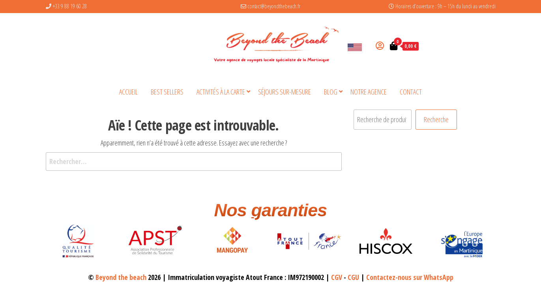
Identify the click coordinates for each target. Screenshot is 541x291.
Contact (411, 91)
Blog (330, 91)
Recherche (436, 119)
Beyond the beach (120, 277)
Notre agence (368, 91)
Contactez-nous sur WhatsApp (409, 277)
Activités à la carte (221, 91)
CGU (353, 277)
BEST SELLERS (167, 91)
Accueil (128, 91)
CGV (336, 277)
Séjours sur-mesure (284, 91)
